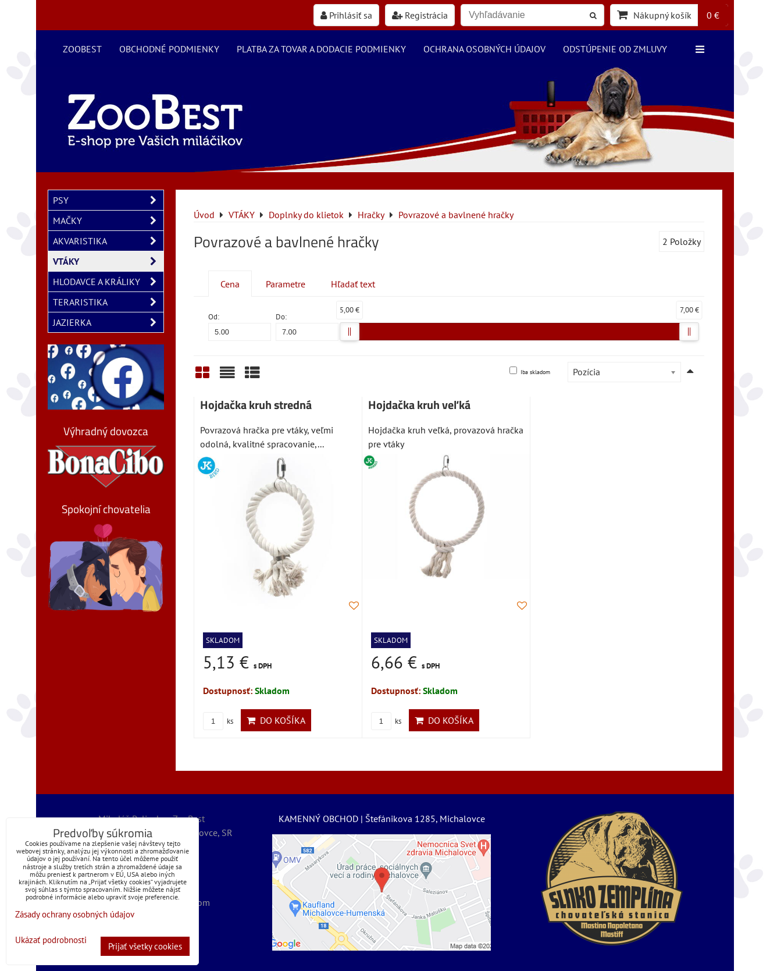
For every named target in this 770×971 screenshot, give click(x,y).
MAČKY (108, 220)
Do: (307, 326)
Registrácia (420, 15)
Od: (239, 326)
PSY (108, 200)
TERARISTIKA (108, 302)
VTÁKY (108, 261)
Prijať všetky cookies (145, 946)
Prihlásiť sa (346, 15)
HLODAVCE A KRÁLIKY (108, 281)
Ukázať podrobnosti (51, 940)
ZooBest (82, 49)
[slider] (349, 331)
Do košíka (276, 720)
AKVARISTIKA (108, 241)
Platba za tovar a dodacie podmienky (321, 49)
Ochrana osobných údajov (484, 49)
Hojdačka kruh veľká (419, 405)
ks (218, 721)
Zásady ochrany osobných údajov (74, 914)
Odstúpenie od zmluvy (615, 49)
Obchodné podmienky (169, 49)
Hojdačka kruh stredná (256, 405)
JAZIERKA (108, 322)
